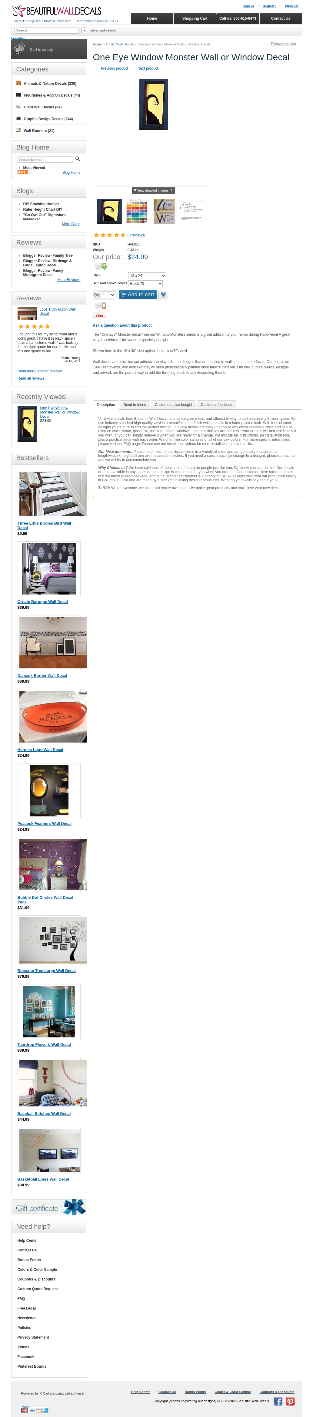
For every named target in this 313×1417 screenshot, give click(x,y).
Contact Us (27, 1250)
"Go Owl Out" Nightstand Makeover (45, 217)
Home (97, 44)
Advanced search (103, 30)
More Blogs (71, 224)
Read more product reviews (40, 371)
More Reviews (68, 280)
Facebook (26, 1357)
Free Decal (27, 1308)
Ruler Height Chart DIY (42, 209)
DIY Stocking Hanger (41, 204)
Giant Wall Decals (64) (39, 107)
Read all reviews (31, 378)
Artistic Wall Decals (119, 44)
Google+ (18, 38)
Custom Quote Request (38, 1289)
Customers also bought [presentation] (173, 405)
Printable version (283, 43)
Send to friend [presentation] (135, 405)
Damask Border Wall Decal (42, 675)
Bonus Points (29, 1260)
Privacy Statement (33, 1337)
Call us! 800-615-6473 (237, 18)
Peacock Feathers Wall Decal (45, 823)
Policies (24, 1328)
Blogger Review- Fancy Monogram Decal (43, 273)
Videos (23, 1347)
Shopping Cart (195, 18)
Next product (151, 68)
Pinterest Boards (32, 1366)
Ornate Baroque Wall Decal (43, 601)
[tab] (106, 405)
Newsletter (27, 1318)
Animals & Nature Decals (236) (46, 83)
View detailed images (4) (153, 190)
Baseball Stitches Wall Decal (44, 1113)
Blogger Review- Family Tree (48, 255)
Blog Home (71, 172)
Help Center (28, 1240)
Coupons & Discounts (36, 1279)
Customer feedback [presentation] (216, 405)
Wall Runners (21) (35, 130)
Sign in (248, 6)
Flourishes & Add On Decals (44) (48, 95)
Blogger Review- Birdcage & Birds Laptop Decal (47, 263)
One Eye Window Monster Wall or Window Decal (60, 412)
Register (269, 6)
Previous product (111, 68)
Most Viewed (34, 168)
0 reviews (136, 235)
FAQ (21, 1299)
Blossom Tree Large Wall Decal (47, 970)
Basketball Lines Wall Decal (43, 1179)
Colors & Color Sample (37, 1269)
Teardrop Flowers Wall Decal (44, 1044)
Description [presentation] (106, 405)
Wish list (291, 6)
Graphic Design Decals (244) (44, 119)
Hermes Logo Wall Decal (40, 749)
